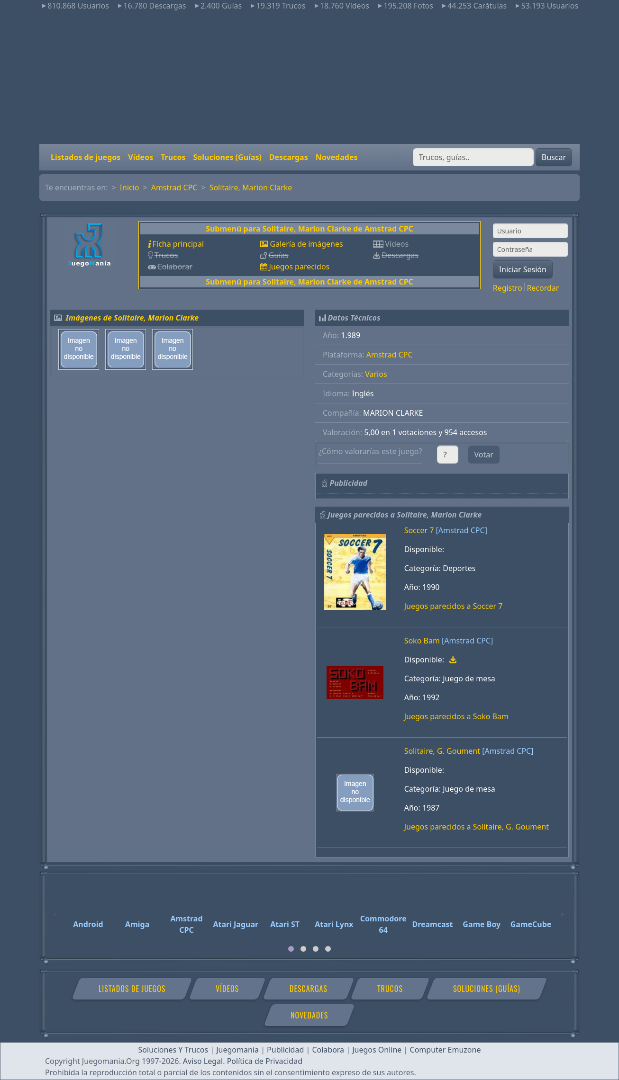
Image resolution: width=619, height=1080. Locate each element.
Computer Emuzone (445, 1049)
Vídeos (140, 157)
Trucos (173, 157)
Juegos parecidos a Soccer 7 (453, 606)
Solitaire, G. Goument (442, 751)
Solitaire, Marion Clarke (250, 187)
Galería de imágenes (306, 244)
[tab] (291, 949)
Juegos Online (376, 1049)
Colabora (328, 1049)
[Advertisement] (309, 77)
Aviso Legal (203, 1061)
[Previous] (56, 910)
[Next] (563, 910)
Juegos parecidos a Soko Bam (456, 716)
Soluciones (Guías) (227, 157)
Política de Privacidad (264, 1061)
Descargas (288, 157)
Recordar (543, 288)
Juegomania (237, 1049)
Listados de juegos (85, 157)
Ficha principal (178, 244)
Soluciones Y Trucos (173, 1049)
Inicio (129, 187)
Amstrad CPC (174, 187)
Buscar (554, 157)
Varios (376, 374)
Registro (507, 288)
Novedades (337, 157)
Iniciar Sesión (522, 269)
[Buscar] (473, 157)
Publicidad (285, 1049)
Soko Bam (422, 640)
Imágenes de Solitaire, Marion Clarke (132, 317)
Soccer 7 (419, 530)
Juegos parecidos (299, 266)
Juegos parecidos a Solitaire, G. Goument (476, 826)
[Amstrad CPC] (461, 530)
